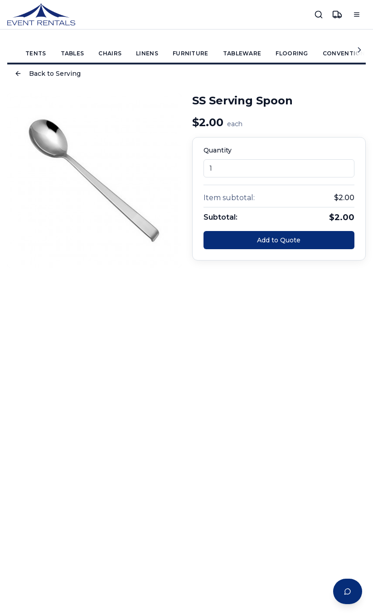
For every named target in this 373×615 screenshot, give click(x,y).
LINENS (147, 53)
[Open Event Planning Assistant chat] (347, 591)
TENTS (35, 53)
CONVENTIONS (346, 53)
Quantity (217, 150)
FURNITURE (190, 53)
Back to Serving (48, 73)
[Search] (318, 14)
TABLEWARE (242, 53)
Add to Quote (278, 240)
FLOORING (292, 53)
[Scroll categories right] (358, 49)
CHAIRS (109, 53)
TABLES (72, 53)
